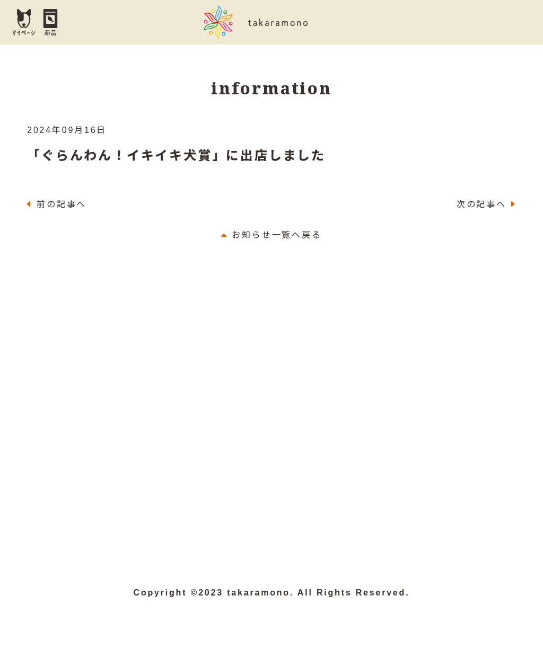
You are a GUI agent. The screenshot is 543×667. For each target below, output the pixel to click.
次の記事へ (481, 206)
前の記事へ (61, 206)
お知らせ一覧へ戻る (271, 237)
